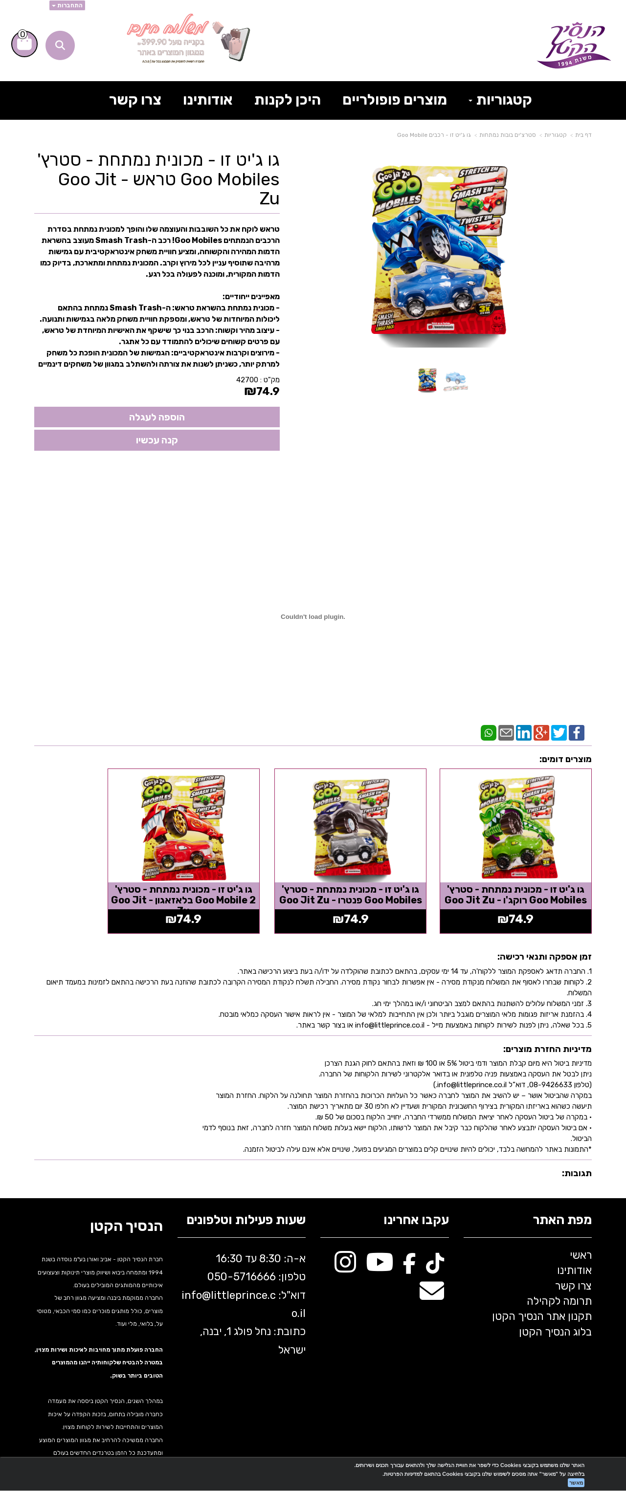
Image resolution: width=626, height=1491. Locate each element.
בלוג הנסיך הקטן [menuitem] (555, 1313)
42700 (247, 379)
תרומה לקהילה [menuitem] (559, 1283)
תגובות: (577, 1155)
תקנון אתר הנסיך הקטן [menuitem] (542, 1298)
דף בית (583, 135)
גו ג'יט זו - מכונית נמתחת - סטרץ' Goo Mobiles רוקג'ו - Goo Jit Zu (527, 882)
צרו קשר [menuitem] (135, 100)
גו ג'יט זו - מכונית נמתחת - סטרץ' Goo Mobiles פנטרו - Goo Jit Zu (384, 882)
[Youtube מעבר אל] (379, 1249)
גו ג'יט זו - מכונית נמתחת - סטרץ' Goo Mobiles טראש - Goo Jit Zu (158, 179)
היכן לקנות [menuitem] (287, 100)
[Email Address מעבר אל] (432, 1278)
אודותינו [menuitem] (208, 100)
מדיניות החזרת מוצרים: (547, 1031)
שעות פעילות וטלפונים (246, 1202)
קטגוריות (555, 135)
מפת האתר (562, 1202)
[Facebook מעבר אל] (409, 1249)
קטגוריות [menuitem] (500, 100)
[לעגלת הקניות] (24, 44)
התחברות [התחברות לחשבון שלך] (67, 5)
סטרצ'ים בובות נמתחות (507, 135)
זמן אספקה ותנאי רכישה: (544, 938)
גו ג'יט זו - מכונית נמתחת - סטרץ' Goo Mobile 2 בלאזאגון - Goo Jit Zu (241, 882)
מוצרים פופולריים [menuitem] (394, 100)
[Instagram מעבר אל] (345, 1249)
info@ (196, 1277)
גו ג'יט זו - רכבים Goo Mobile (434, 135)
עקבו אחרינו (416, 1202)
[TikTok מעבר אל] (435, 1249)
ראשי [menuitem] (581, 1237)
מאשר (576, 1483)
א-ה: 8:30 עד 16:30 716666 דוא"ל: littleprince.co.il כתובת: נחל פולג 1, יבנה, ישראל (243, 1286)
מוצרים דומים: (565, 759)
